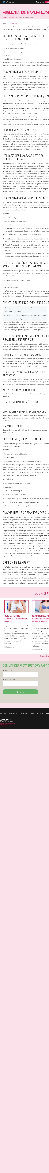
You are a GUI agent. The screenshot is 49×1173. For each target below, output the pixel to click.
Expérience (3, 713)
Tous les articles (44, 656)
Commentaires (24, 713)
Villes (32, 713)
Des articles (40, 713)
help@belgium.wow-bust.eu (6, 721)
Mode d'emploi (13, 713)
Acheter (20, 691)
